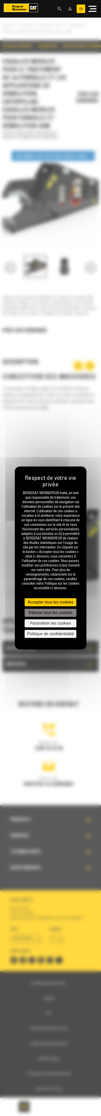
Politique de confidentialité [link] (50, 634)
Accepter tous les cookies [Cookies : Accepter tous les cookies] (50, 602)
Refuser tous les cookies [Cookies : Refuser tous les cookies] (50, 613)
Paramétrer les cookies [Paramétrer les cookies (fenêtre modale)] (50, 623)
